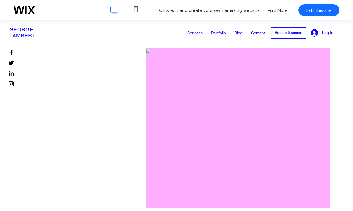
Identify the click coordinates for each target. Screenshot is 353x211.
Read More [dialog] (277, 10)
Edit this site (319, 10)
